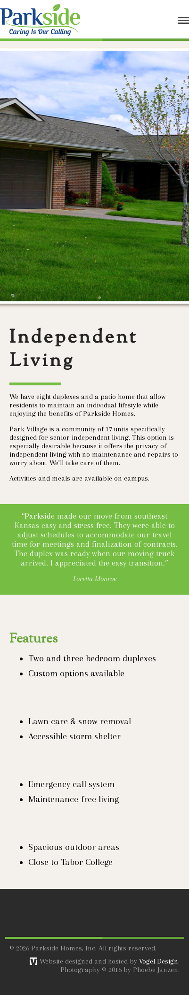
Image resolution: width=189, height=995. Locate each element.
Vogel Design (158, 961)
